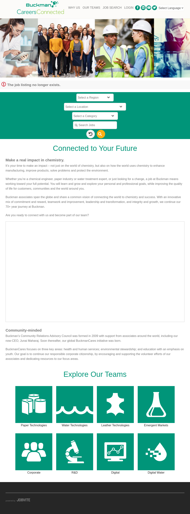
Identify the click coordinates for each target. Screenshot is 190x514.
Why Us (74, 7)
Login (128, 7)
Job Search (112, 7)
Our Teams (91, 7)
